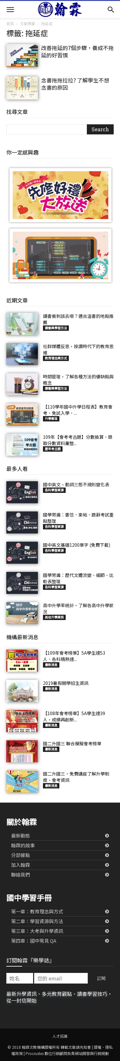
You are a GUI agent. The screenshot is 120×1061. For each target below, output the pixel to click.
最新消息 (51, 664)
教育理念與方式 (56, 358)
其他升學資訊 (54, 617)
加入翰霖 (20, 864)
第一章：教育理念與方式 (37, 911)
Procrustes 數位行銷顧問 (46, 1053)
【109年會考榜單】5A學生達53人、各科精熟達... (74, 656)
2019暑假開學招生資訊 (65, 683)
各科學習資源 (54, 490)
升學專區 (51, 418)
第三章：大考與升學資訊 (37, 931)
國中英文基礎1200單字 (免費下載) (76, 545)
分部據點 (20, 855)
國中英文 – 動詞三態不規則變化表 (76, 484)
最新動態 (20, 835)
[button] (10, 9)
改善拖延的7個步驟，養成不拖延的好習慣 (77, 51)
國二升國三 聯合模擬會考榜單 (72, 743)
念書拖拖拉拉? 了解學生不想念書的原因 (75, 83)
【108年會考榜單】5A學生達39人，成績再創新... (74, 716)
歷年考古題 (53, 448)
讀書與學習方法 (56, 327)
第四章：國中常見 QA (33, 940)
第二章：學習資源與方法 (37, 921)
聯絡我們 (20, 874)
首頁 (10, 23)
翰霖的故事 (23, 845)
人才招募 (60, 1036)
